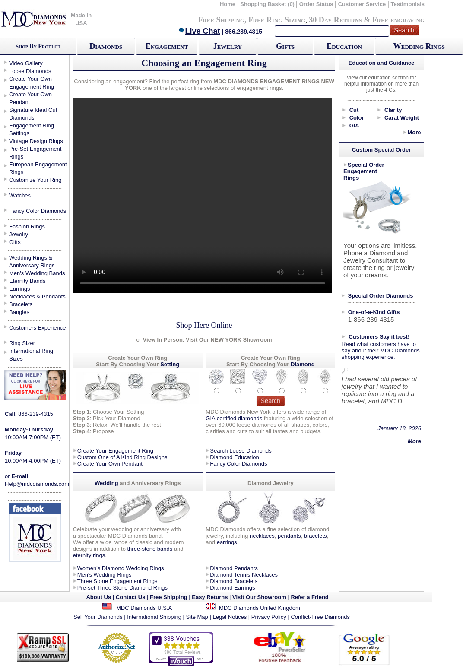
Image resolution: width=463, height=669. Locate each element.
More (414, 132)
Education (344, 46)
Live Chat (199, 31)
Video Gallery (26, 63)
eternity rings (89, 555)
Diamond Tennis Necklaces (244, 574)
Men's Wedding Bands (37, 273)
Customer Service (362, 4)
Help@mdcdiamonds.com (37, 484)
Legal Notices (229, 617)
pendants (289, 536)
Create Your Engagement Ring (115, 450)
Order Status (316, 4)
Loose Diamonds (30, 71)
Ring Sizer (22, 343)
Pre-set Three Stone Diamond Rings (122, 587)
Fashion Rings (27, 226)
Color (356, 117)
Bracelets (20, 304)
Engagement (167, 46)
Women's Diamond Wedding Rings (120, 568)
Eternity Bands (27, 281)
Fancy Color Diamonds (37, 211)
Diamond (303, 364)
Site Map (197, 617)
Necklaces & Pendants (37, 296)
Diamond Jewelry (270, 483)
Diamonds (105, 46)
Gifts (285, 46)
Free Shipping (221, 20)
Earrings (19, 288)
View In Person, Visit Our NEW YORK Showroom (206, 339)
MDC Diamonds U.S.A (144, 608)
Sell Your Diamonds (97, 617)
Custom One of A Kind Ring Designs (122, 457)
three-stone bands (149, 548)
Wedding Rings (419, 46)
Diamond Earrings (232, 587)
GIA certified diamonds (234, 418)
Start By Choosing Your (127, 364)
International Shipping (154, 617)
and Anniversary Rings (150, 483)
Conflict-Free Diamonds (320, 617)
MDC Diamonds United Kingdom (259, 608)
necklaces (262, 536)
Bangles (19, 312)
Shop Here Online (204, 325)
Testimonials (407, 4)
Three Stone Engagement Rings (117, 581)
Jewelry (227, 46)
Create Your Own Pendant (110, 463)
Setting (169, 364)
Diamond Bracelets (233, 581)
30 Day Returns (335, 20)
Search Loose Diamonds (240, 450)
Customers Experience (37, 327)
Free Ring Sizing (277, 20)
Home (227, 4)
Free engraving (398, 20)
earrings (227, 542)
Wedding (107, 483)
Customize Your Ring (35, 180)
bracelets (315, 536)
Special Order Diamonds (380, 295)
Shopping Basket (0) (268, 4)
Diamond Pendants (234, 568)
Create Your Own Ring (270, 358)
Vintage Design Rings (36, 141)
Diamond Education (234, 457)
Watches (20, 195)
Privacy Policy (268, 617)
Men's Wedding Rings (104, 574)
